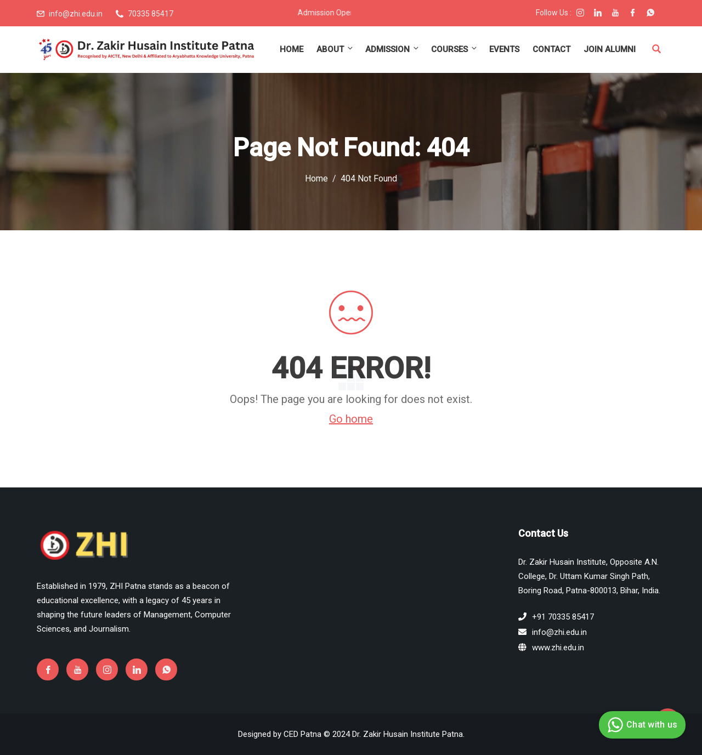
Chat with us (640, 725)
